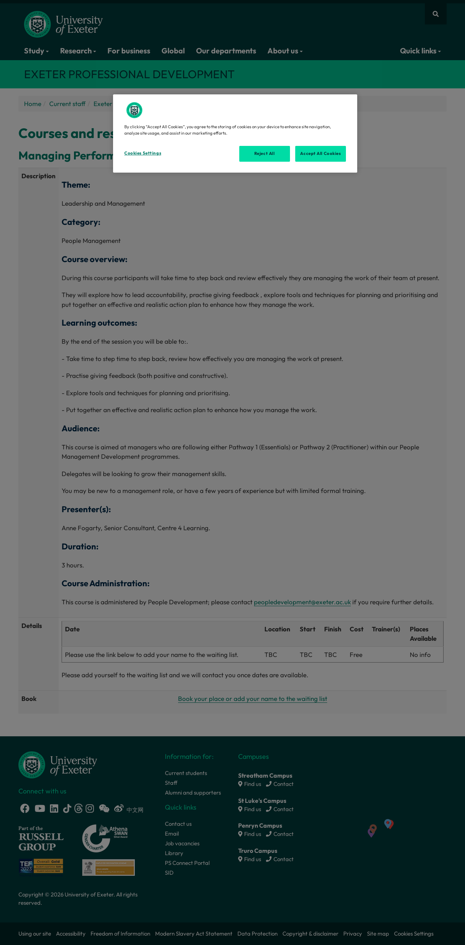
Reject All (264, 153)
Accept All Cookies (320, 153)
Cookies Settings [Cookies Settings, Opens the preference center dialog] (142, 153)
